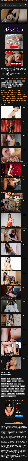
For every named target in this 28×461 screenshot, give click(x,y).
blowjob (14, 81)
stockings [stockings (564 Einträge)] (5, 102)
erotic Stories (9, 82)
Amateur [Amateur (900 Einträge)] (3, 90)
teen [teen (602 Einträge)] (9, 102)
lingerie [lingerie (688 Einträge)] (25, 96)
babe (7, 81)
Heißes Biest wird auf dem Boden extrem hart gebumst (12, 241)
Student (14, 85)
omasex (2, 1)
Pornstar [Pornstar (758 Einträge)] (3, 100)
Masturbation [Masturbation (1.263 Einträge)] (10, 98)
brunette (19, 81)
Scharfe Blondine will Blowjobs (7, 132)
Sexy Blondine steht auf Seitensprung (9, 298)
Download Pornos (14, 0)
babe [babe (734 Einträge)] (7, 90)
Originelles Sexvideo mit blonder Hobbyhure (10, 118)
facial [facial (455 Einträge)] (8, 94)
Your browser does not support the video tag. (14, 16)
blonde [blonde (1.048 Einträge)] (3, 92)
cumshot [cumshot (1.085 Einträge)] (18, 92)
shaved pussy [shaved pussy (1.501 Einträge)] (18, 100)
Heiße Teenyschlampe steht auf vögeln (9, 341)
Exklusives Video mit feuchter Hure (8, 256)
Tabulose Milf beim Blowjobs (7, 355)
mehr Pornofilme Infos (5, 75)
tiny (21, 85)
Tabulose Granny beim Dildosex (8, 147)
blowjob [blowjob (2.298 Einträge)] (7, 92)
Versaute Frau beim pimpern (7, 270)
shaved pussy (4, 85)
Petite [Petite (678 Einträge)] (24, 98)
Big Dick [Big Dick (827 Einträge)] (16, 90)
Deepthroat (3, 82)
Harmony (10, 87)
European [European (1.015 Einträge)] (4, 94)
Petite (16, 84)
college (23, 81)
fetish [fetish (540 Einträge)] (11, 94)
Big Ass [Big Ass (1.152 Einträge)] (11, 90)
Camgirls (8, 0)
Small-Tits (10, 85)
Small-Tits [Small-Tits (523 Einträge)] (3, 396)
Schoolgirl (21, 84)
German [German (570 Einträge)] (3, 96)
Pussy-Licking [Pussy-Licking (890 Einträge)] (10, 100)
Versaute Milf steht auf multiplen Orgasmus (10, 369)
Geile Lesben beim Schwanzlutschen (9, 312)
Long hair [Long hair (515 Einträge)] (3, 98)
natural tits (3, 84)
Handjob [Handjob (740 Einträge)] (8, 96)
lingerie (20, 82)
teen (18, 85)
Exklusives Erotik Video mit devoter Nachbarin (11, 284)
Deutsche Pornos (22, 0)
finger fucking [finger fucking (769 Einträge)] (17, 94)
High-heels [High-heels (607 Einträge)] (19, 96)
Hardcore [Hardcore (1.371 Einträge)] (13, 96)
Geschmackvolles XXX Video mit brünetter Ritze (11, 212)
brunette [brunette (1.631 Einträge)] (13, 92)
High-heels (15, 82)
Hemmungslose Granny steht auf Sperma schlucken (12, 327)
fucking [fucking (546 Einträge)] (23, 94)
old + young (8, 84)
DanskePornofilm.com (11, 5)
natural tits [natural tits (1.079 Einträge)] (20, 98)
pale (13, 84)
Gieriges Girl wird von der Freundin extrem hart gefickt (12, 176)
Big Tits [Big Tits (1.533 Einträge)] (21, 90)
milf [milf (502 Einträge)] (15, 98)
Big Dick (10, 81)
